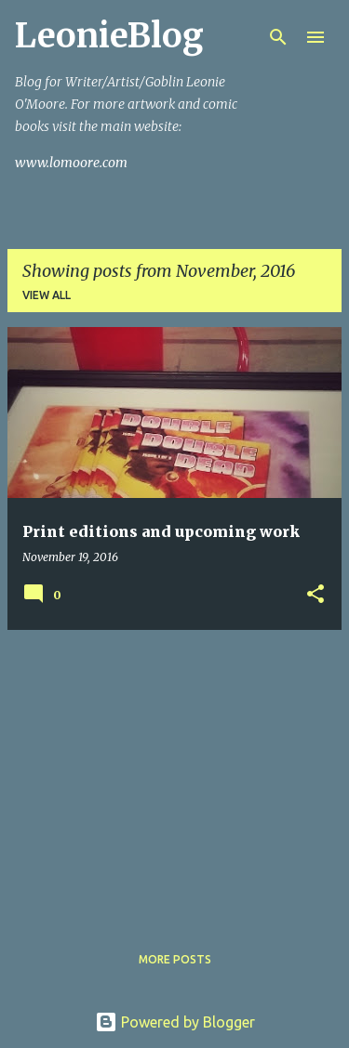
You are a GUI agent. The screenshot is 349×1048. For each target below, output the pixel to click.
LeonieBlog (109, 36)
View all (46, 295)
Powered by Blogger (175, 1022)
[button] (315, 595)
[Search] (278, 37)
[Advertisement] (174, 775)
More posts (175, 959)
